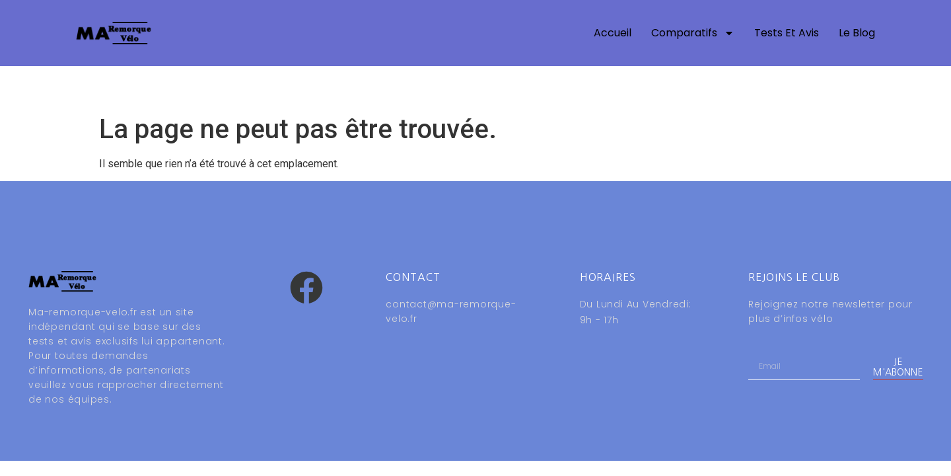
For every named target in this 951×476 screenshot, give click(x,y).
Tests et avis (786, 32)
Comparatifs (692, 33)
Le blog (857, 32)
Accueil (612, 32)
